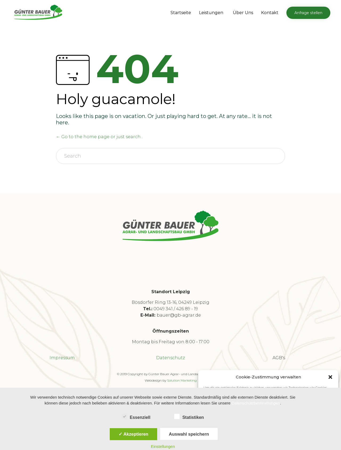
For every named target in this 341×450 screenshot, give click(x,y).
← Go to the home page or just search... (99, 136)
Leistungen (212, 12)
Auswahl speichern (189, 434)
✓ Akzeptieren (133, 434)
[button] (330, 377)
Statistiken (189, 416)
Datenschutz (170, 357)
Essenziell (136, 416)
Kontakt (269, 12)
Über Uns (243, 12)
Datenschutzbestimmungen (256, 403)
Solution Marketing (182, 380)
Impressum (62, 357)
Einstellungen (163, 446)
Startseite (180, 12)
